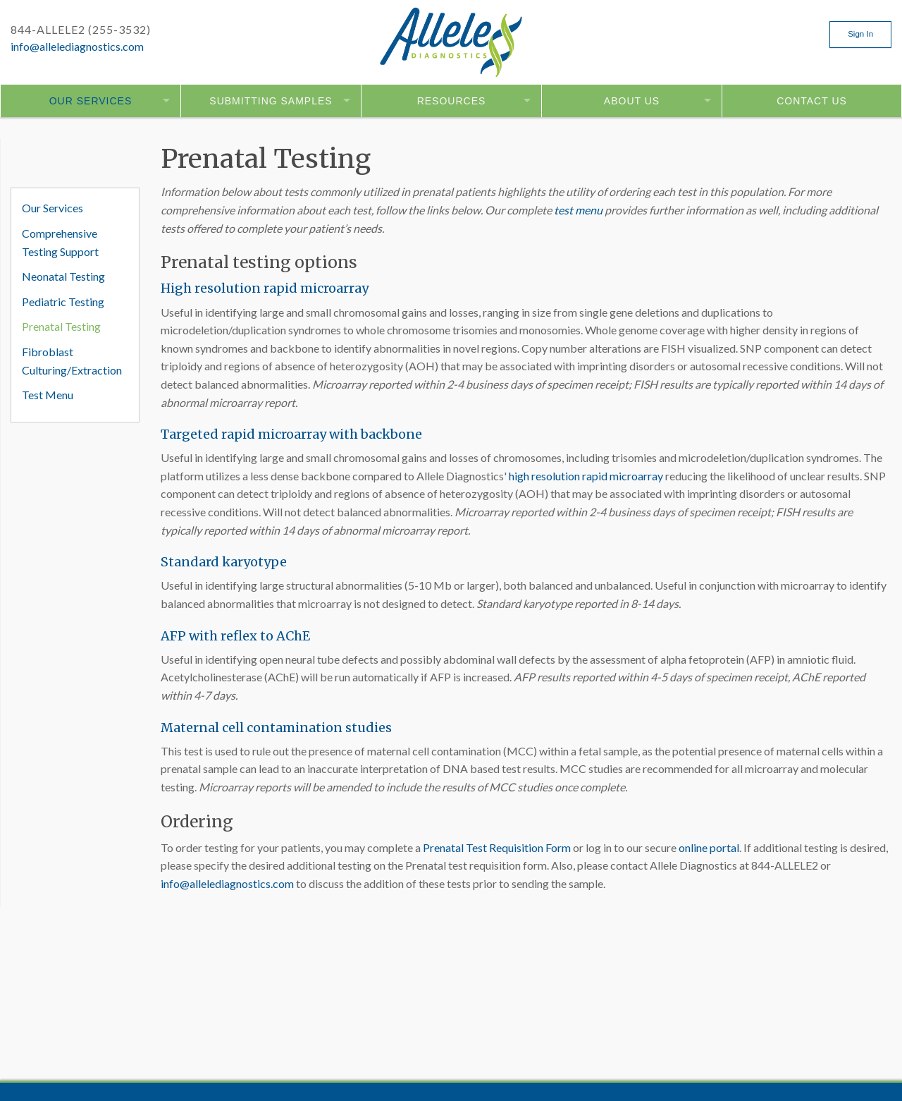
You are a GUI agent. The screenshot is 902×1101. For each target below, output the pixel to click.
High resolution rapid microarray (265, 288)
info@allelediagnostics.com (77, 46)
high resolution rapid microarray (586, 475)
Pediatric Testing (63, 301)
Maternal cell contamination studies (276, 727)
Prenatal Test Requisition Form (497, 847)
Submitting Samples (270, 101)
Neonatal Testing (63, 276)
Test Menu (47, 394)
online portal (709, 847)
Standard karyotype (224, 562)
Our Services (90, 101)
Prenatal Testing (61, 326)
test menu (578, 210)
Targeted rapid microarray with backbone (291, 434)
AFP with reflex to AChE (235, 636)
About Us (632, 101)
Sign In (860, 34)
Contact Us (812, 101)
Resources (451, 101)
